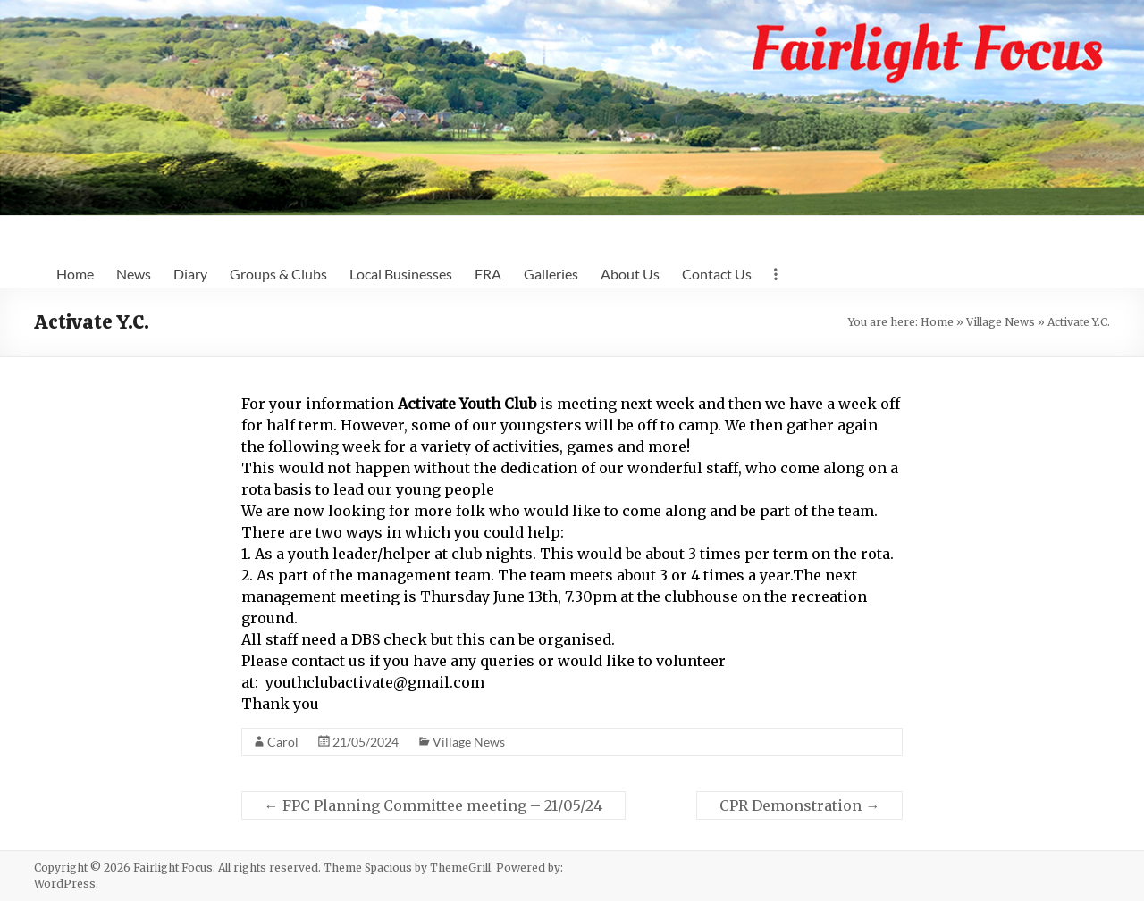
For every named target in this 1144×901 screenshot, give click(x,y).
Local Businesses (400, 273)
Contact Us (717, 273)
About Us (630, 273)
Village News (1000, 322)
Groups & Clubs (278, 273)
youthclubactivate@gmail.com (374, 682)
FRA (488, 273)
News (133, 273)
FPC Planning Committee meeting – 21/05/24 (433, 805)
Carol (283, 741)
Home (75, 273)
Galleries (551, 273)
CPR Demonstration (799, 805)
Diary (190, 273)
